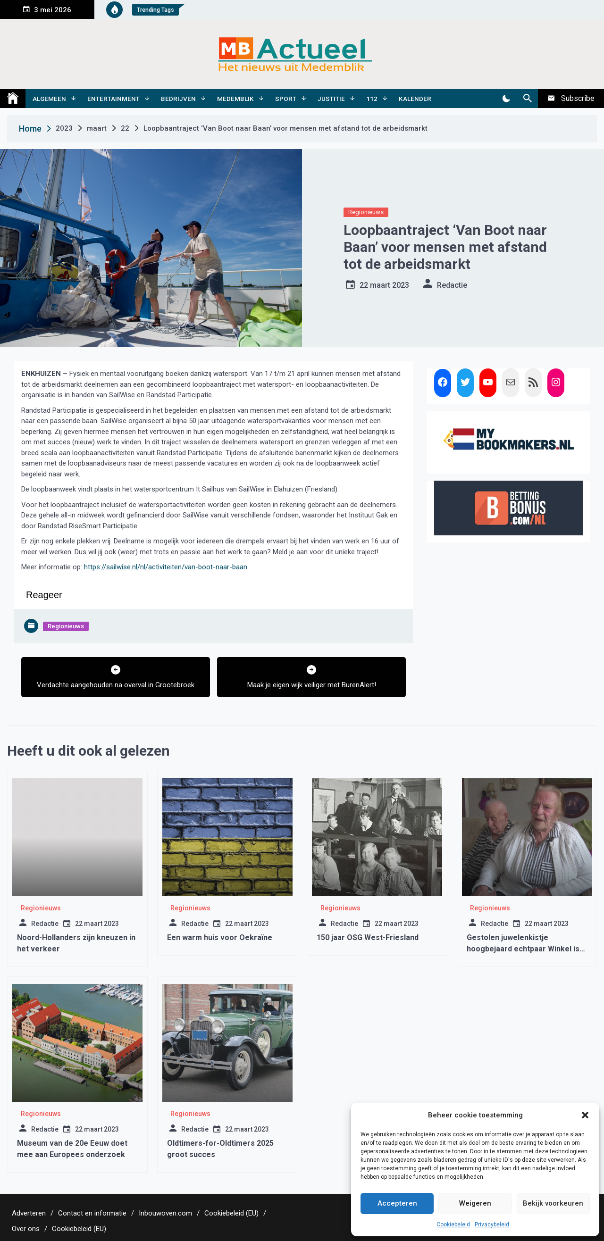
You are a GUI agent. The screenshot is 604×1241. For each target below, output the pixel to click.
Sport (285, 98)
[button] (585, 1115)
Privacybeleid (492, 1224)
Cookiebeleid (453, 1224)
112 (372, 98)
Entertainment (113, 98)
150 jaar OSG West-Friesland (368, 937)
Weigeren (475, 1203)
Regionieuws (366, 212)
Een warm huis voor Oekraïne (219, 937)
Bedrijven (178, 98)
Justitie (331, 98)
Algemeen (49, 98)
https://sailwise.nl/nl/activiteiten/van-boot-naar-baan (165, 567)
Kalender (415, 98)
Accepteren (397, 1203)
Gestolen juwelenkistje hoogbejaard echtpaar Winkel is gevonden (523, 949)
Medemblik (235, 98)
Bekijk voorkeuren (553, 1203)
